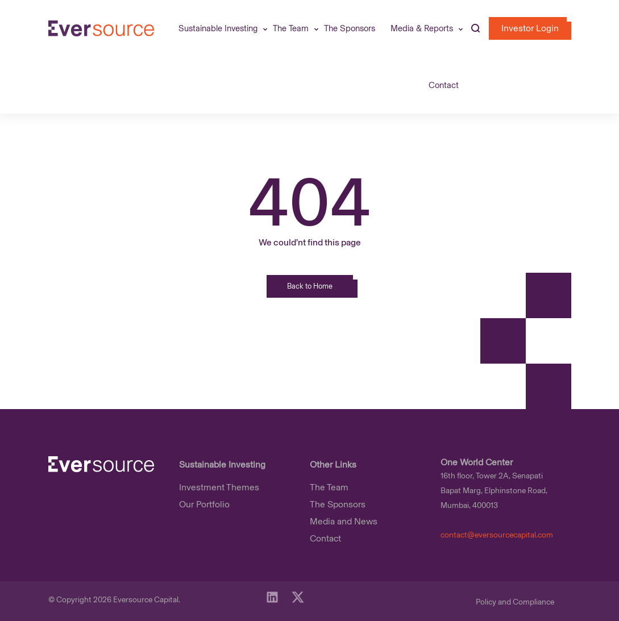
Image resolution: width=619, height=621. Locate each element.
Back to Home (310, 286)
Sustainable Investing (217, 28)
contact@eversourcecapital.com (497, 535)
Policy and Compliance (515, 602)
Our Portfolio (204, 504)
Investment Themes (219, 487)
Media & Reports (421, 28)
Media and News (343, 521)
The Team (291, 28)
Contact (444, 85)
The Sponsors (349, 28)
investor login (530, 28)
